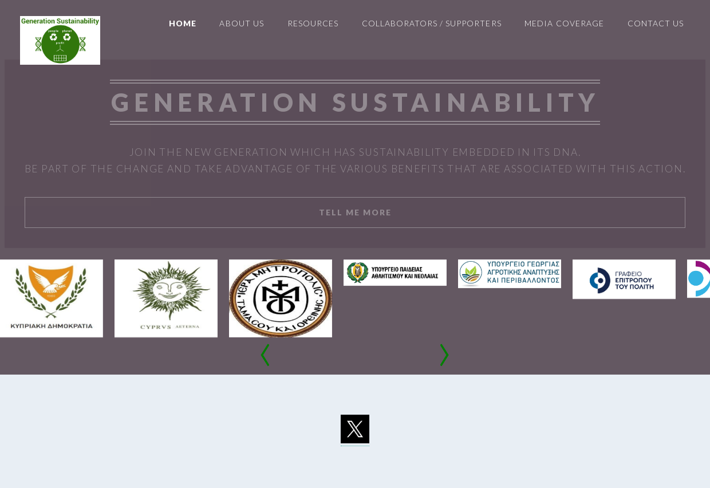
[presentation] (265, 357)
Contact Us (656, 23)
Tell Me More (355, 212)
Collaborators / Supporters (432, 23)
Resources (312, 23)
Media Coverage (564, 23)
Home (182, 23)
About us (241, 23)
